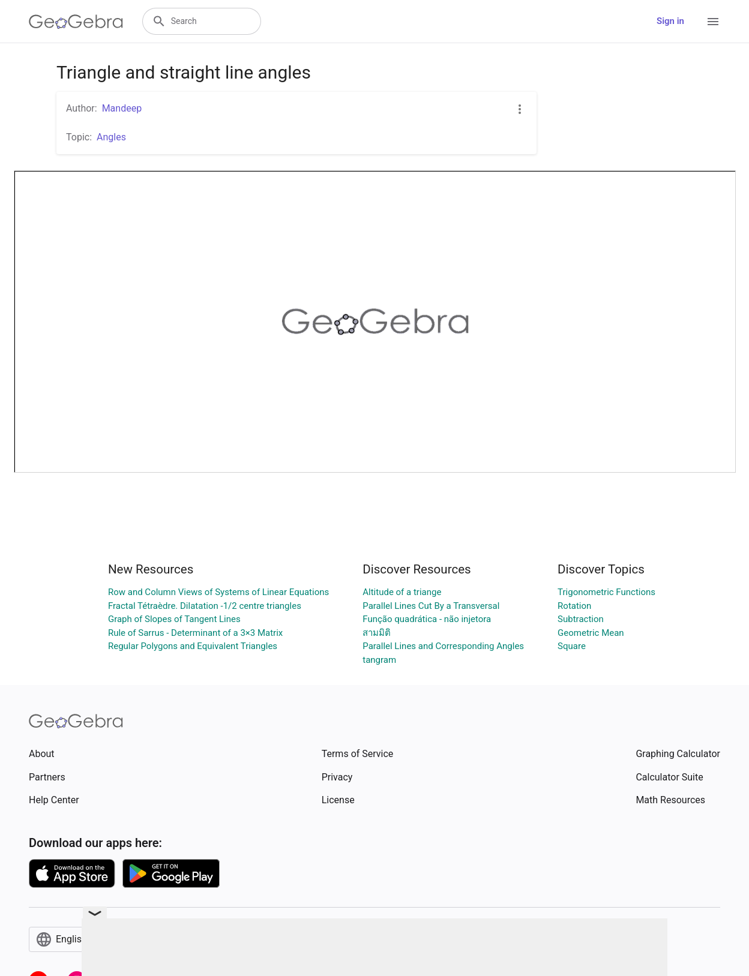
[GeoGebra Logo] (76, 21)
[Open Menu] (713, 21)
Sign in (670, 21)
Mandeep (122, 108)
